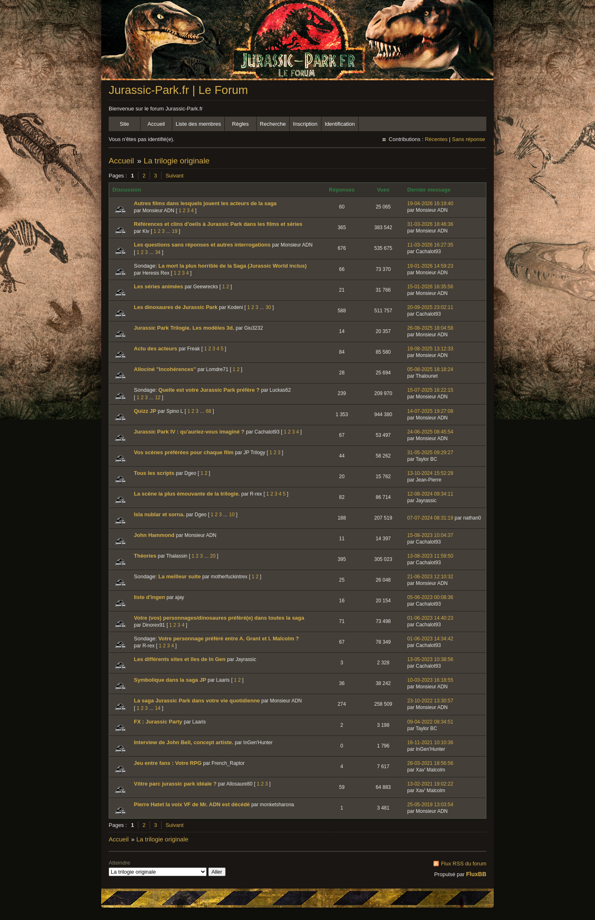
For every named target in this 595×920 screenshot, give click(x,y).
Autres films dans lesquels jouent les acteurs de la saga (205, 203)
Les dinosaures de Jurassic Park (175, 307)
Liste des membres (198, 124)
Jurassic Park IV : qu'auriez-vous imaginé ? (189, 432)
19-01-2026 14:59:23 (430, 266)
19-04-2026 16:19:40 (430, 203)
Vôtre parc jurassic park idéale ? (175, 784)
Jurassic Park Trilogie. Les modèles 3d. (184, 328)
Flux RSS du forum (463, 863)
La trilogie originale (177, 160)
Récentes (436, 139)
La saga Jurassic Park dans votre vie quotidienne (197, 700)
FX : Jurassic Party (158, 722)
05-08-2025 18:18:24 (430, 369)
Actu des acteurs (155, 348)
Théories (145, 556)
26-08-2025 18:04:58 (430, 328)
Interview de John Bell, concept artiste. (183, 742)
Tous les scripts (154, 473)
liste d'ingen (149, 597)
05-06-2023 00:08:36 (430, 597)
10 (232, 515)
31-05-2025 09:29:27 (430, 452)
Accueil (156, 124)
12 (157, 397)
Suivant (174, 175)
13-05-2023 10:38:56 (430, 659)
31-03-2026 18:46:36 (430, 224)
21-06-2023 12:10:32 (430, 577)
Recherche (273, 124)
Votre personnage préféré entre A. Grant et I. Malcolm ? (228, 638)
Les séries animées (158, 286)
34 (157, 252)
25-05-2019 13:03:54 (430, 804)
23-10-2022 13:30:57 (430, 701)
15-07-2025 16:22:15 (430, 390)
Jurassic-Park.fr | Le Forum (178, 90)
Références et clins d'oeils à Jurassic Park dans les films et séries (218, 224)
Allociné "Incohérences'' (165, 369)
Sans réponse (468, 139)
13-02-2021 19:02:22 (430, 784)
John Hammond (154, 535)
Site (124, 124)
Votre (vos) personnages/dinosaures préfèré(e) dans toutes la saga (219, 618)
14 (157, 708)
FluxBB (476, 874)
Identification (340, 124)
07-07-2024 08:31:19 (430, 518)
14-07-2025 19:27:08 (430, 411)
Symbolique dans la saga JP (170, 680)
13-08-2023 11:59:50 (430, 556)
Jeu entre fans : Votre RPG (168, 763)
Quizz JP (145, 411)
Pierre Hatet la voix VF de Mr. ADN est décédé (192, 804)
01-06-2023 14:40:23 (430, 618)
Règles (240, 124)
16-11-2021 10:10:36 (430, 742)
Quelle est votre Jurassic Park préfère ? (208, 390)
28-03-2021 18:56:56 (430, 763)
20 (212, 556)
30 (268, 307)
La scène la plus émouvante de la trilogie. (187, 494)
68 (208, 411)
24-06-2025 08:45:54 (430, 432)
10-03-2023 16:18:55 (430, 680)
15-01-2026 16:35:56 (430, 287)
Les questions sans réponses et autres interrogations (202, 245)
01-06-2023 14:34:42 (430, 639)
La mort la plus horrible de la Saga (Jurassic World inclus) (232, 266)
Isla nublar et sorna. (159, 514)
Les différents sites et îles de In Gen (180, 659)
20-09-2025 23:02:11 (430, 307)
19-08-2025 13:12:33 (430, 349)
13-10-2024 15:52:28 (430, 473)
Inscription (305, 124)
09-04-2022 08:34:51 (430, 722)
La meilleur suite (179, 576)
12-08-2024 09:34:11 (430, 494)
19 (174, 231)
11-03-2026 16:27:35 (430, 245)
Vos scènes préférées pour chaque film (183, 452)
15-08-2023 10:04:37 (430, 535)
